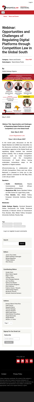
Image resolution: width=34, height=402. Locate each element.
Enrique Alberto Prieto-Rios (13, 303)
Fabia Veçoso (9, 305)
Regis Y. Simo (9, 276)
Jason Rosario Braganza (12, 284)
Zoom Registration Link (17, 135)
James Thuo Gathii (11, 255)
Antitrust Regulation (19, 226)
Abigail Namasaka (11, 316)
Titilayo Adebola (10, 260)
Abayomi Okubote (11, 310)
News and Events (14, 16)
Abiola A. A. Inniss (11, 319)
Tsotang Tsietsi (10, 277)
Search (22, 243)
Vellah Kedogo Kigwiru (9, 71)
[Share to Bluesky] (28, 22)
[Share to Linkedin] (26, 22)
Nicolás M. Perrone (11, 291)
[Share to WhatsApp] (23, 22)
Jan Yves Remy (10, 281)
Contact (3, 374)
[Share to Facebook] (18, 22)
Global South (17, 223)
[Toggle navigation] (3, 12)
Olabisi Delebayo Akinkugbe (13, 256)
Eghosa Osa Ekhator (11, 282)
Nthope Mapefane (11, 258)
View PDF (29, 59)
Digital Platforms (7, 226)
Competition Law (7, 223)
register (12, 231)
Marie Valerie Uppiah (11, 274)
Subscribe (7, 335)
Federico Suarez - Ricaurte (13, 288)
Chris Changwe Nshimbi (12, 279)
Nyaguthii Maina (10, 307)
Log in (31, 2)
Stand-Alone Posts (18, 62)
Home (5, 16)
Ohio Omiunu (9, 262)
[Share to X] (21, 22)
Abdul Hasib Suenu (11, 312)
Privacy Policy (17, 374)
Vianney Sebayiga (10, 309)
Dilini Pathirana (10, 286)
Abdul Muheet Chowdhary (13, 314)
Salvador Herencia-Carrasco (13, 293)
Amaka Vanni (9, 272)
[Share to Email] (31, 22)
